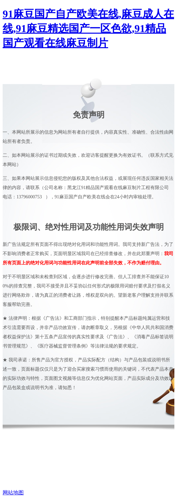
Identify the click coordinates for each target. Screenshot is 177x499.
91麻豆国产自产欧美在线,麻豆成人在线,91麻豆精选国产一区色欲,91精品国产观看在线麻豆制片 (88, 28)
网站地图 (13, 492)
